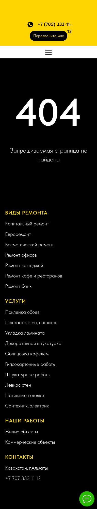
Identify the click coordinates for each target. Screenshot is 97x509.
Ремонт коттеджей (24, 265)
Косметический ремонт (29, 244)
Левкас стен (18, 385)
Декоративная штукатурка (33, 343)
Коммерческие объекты (30, 442)
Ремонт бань (18, 286)
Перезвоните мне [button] (48, 35)
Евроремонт (18, 234)
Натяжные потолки (24, 395)
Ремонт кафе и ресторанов (33, 276)
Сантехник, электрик (27, 406)
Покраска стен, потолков (31, 322)
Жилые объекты (21, 432)
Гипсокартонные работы (30, 364)
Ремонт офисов (21, 255)
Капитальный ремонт (27, 224)
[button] (30, 24)
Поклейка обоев (22, 312)
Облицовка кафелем (27, 354)
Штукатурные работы (27, 374)
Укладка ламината (25, 333)
